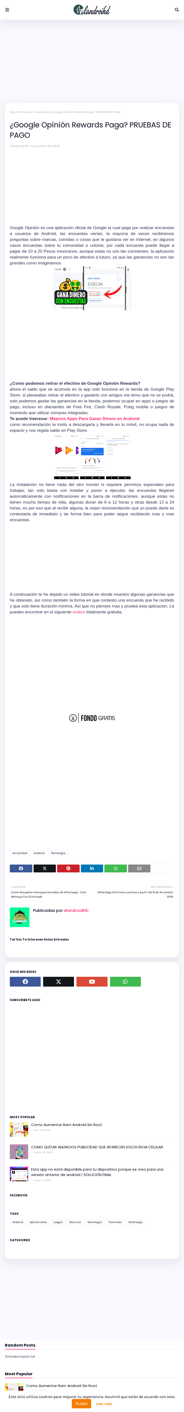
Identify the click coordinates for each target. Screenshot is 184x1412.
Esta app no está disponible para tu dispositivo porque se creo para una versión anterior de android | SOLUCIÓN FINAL (97, 1172)
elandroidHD (19, 146)
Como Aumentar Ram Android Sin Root (66, 1124)
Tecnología (58, 853)
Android (39, 853)
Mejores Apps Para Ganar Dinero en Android (94, 418)
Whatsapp (135, 1222)
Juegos (58, 1222)
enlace (79, 611)
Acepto (81, 1403)
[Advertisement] (92, 61)
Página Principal (21, 112)
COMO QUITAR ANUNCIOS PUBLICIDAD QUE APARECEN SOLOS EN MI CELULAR (97, 1147)
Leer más (104, 1403)
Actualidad (42, 112)
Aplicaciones (38, 1222)
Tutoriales (115, 1222)
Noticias (75, 1222)
